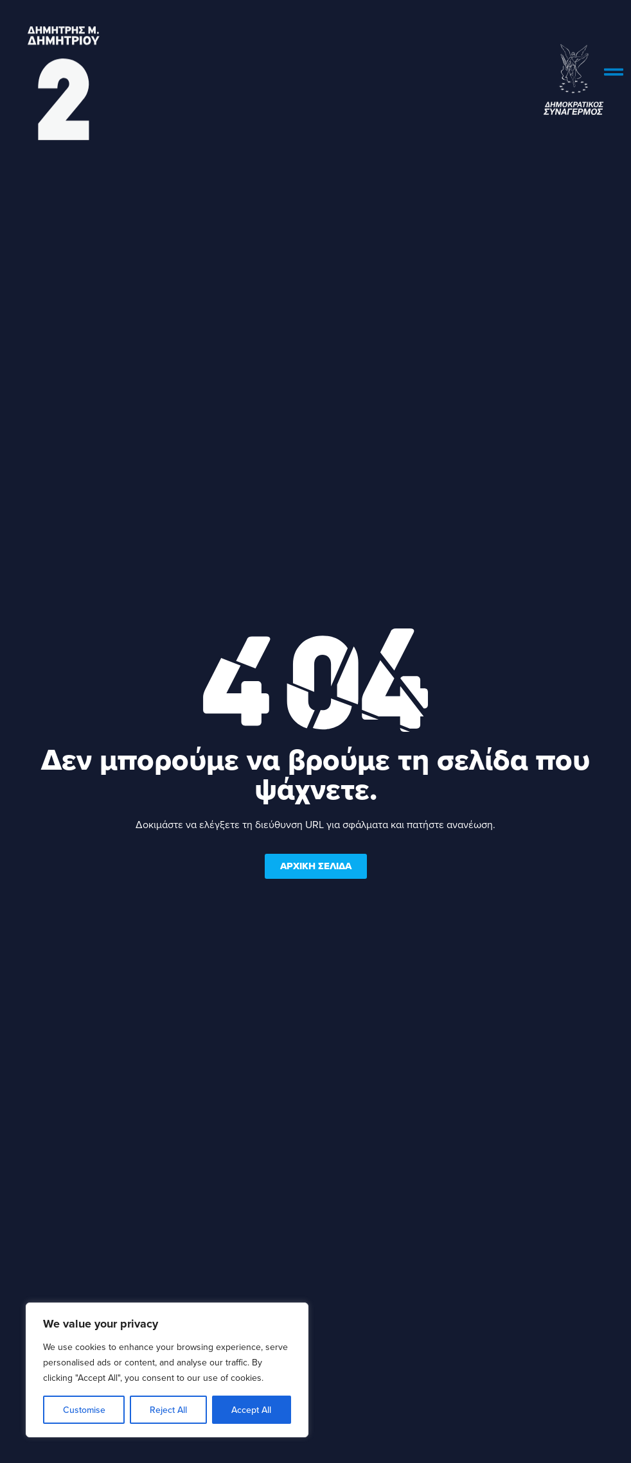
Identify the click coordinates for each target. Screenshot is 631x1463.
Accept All (251, 1409)
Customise (84, 1409)
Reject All (168, 1409)
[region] (167, 1370)
